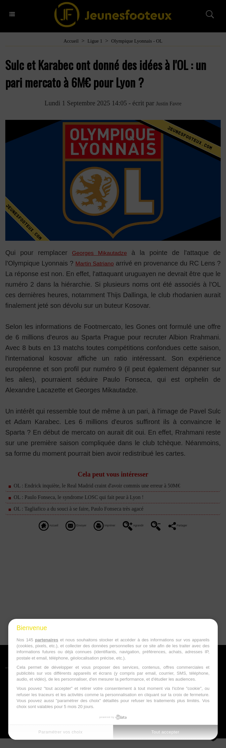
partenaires (46, 639)
